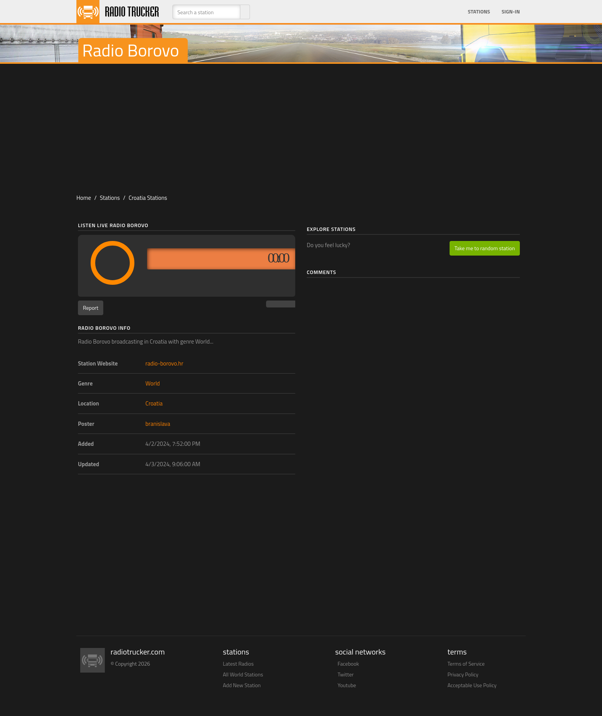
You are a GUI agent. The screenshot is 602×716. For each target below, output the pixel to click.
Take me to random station (485, 248)
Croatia (154, 403)
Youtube (346, 685)
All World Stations (243, 674)
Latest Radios (238, 664)
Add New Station (242, 685)
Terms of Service (466, 664)
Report (90, 308)
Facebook (348, 664)
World (153, 383)
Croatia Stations (148, 197)
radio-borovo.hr (165, 363)
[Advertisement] (301, 125)
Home (83, 197)
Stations (479, 11)
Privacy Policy (463, 674)
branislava (158, 423)
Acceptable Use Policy (472, 685)
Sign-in (510, 11)
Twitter (345, 674)
